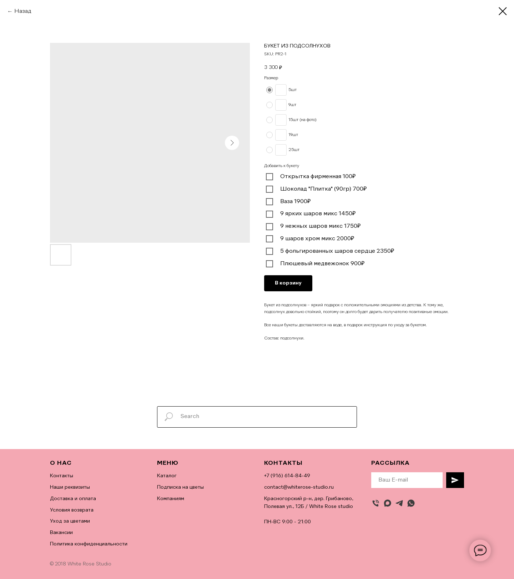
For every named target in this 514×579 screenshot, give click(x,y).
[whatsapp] (411, 503)
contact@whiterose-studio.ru (299, 487)
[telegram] (399, 503)
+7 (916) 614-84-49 (287, 475)
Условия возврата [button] (72, 510)
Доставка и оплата (73, 498)
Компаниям (170, 498)
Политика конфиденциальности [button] (88, 544)
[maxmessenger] (387, 503)
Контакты (61, 475)
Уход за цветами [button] (70, 521)
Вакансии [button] (61, 532)
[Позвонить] (375, 503)
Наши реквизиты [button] (70, 487)
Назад (22, 11)
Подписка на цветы (180, 487)
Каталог (167, 475)
